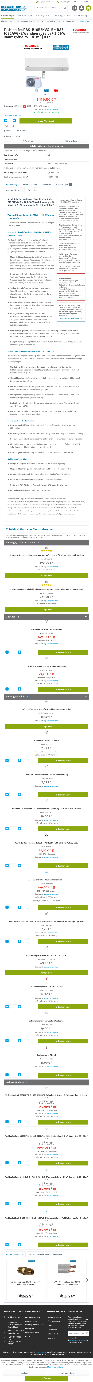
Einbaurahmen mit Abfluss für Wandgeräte (46, 1021)
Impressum (51, 1338)
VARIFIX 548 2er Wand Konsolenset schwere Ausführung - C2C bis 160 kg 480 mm (46, 809)
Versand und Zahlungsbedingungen (34, 1323)
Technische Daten (29, 184)
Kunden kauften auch (14, 1254)
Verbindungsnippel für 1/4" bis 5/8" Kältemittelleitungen (26, 1283)
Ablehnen (24, 1373)
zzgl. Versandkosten (51, 109)
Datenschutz (52, 1334)
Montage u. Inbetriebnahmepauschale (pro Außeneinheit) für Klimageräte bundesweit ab (46, 555)
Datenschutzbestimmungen (78, 1340)
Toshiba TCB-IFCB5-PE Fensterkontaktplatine (46, 666)
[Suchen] (65, 8)
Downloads (46, 184)
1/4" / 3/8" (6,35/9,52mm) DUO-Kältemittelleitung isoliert (46, 709)
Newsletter (51, 1330)
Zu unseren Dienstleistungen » (70, 318)
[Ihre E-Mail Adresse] (76, 1333)
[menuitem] (51, 8)
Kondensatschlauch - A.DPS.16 (46, 740)
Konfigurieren (64, 575)
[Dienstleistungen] (82, 16)
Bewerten (22, 131)
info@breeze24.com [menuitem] (45, 2)
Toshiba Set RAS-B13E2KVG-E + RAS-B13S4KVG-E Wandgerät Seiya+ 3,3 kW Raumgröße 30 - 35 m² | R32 (46, 1178)
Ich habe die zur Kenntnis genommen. (79, 1340)
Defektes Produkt (33, 1317)
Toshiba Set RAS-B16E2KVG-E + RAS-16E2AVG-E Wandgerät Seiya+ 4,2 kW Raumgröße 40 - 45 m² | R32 (46, 1219)
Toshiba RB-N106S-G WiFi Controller (46, 629)
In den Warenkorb (72, 652)
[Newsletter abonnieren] (87, 1333)
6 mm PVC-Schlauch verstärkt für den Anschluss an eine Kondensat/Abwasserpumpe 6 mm (47, 921)
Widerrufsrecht (32, 1333)
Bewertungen (64, 184)
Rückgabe (29, 1328)
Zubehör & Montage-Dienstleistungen (46, 146)
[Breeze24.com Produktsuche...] (51, 8)
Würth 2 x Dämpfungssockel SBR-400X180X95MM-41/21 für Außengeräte (46, 843)
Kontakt (50, 1326)
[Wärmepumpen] (25, 16)
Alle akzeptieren (68, 1373)
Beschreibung (11, 184)
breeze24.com (13, 1333)
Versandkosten (41, 1352)
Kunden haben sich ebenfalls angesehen (45, 1254)
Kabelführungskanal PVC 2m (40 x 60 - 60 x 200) (46, 955)
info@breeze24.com (16, 1331)
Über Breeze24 (53, 1321)
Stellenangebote (53, 1317)
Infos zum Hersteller (14, 190)
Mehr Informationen (55, 1367)
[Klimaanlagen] (7, 16)
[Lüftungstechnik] (62, 16)
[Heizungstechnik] (44, 16)
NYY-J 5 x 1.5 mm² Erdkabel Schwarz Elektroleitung (46, 775)
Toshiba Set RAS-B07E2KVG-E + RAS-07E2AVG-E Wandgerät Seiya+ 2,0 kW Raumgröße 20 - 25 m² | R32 (46, 1137)
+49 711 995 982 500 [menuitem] (66, 2)
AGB (27, 1337)
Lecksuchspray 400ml (46, 1055)
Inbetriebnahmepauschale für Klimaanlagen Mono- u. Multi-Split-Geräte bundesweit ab (46, 589)
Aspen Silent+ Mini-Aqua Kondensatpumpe (46, 880)
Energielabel (33, 190)
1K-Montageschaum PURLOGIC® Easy (46, 987)
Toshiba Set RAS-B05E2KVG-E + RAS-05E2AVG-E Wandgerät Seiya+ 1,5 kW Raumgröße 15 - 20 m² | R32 (46, 1096)
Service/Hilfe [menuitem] (84, 2)
